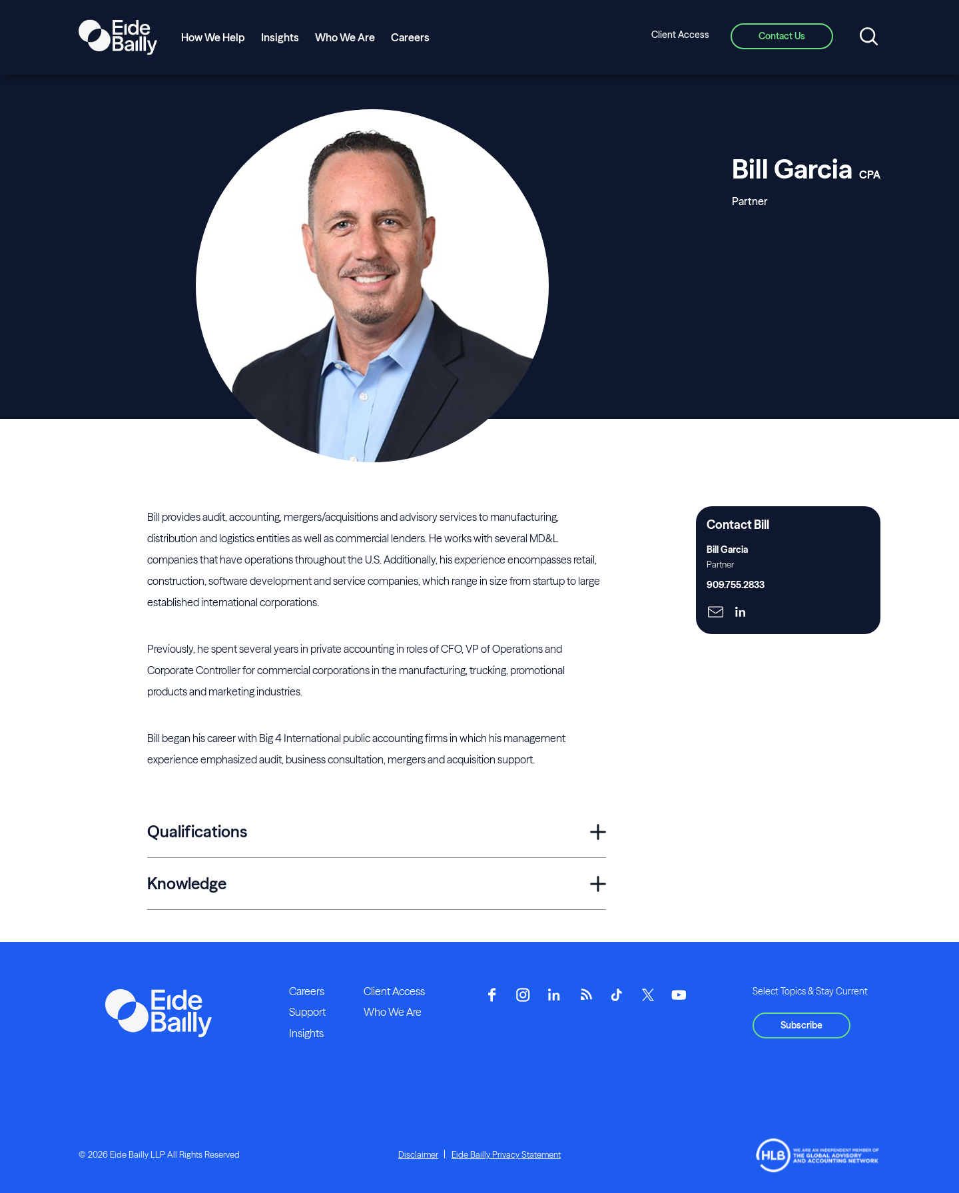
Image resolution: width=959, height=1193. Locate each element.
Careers (410, 37)
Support (307, 1011)
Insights (280, 37)
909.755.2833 (736, 585)
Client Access (680, 35)
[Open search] (868, 37)
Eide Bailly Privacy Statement (506, 1154)
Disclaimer (418, 1154)
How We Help (213, 37)
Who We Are (345, 37)
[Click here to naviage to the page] (716, 613)
